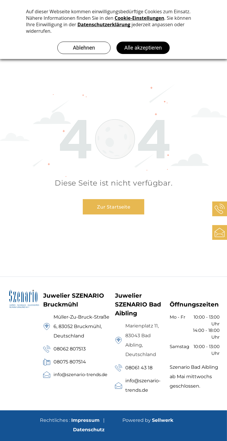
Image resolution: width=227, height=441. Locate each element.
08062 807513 (69, 349)
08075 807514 (69, 362)
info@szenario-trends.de (80, 374)
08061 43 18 (139, 367)
